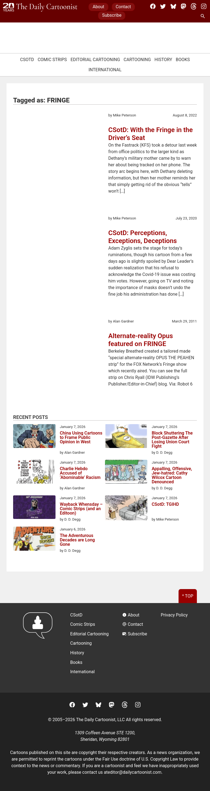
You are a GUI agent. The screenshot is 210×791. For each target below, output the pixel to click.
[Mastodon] (183, 6)
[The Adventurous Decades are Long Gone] (34, 540)
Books (183, 59)
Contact (123, 6)
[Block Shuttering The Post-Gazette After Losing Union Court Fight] (126, 437)
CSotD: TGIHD (165, 504)
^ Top (187, 596)
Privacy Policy (174, 615)
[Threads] (193, 6)
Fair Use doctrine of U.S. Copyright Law (140, 759)
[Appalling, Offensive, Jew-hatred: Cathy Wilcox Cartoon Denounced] (126, 473)
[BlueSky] (173, 6)
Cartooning (137, 59)
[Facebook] (153, 6)
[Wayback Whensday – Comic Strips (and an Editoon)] (34, 508)
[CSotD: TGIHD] (126, 508)
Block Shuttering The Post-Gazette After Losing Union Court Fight (172, 440)
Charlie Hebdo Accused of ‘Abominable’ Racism (80, 473)
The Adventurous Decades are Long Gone (77, 540)
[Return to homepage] (39, 648)
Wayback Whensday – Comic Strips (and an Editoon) (81, 508)
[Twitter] (163, 6)
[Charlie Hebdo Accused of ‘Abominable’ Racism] (34, 473)
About (98, 6)
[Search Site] (203, 16)
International (105, 69)
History (163, 59)
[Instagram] (203, 6)
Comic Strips (52, 59)
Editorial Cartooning (95, 59)
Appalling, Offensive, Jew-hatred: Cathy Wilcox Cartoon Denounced (172, 475)
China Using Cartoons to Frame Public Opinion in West (81, 437)
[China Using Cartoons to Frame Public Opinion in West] (34, 437)
